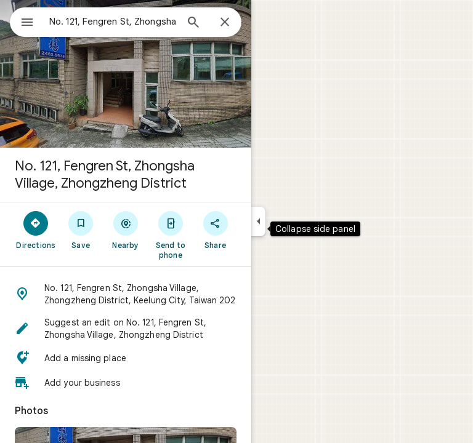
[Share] (215, 229)
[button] (125, 294)
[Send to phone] (170, 234)
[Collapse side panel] (258, 221)
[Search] (193, 23)
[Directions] (36, 229)
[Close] (224, 22)
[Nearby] (125, 229)
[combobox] (112, 21)
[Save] (81, 229)
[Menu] (27, 23)
